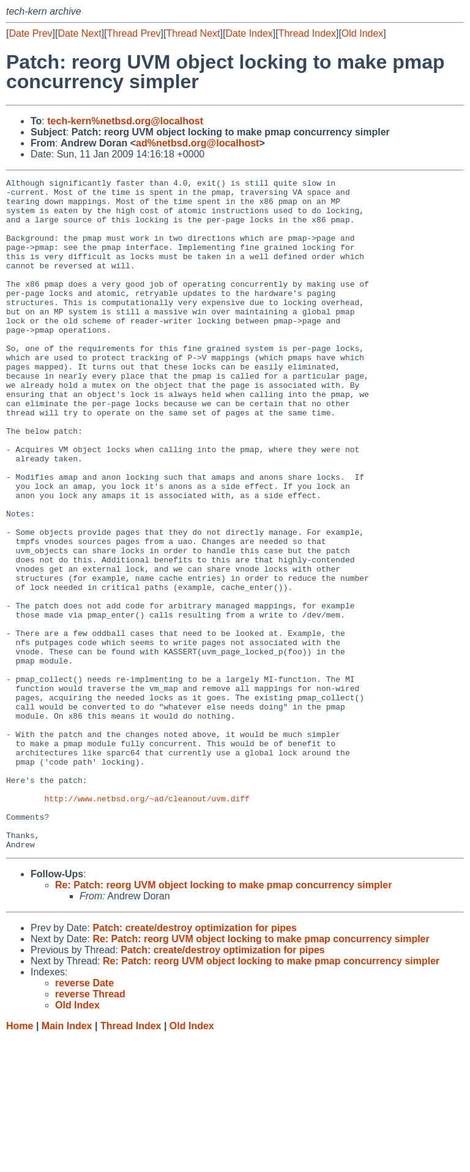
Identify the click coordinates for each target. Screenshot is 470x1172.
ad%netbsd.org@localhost (197, 143)
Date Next (79, 33)
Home (19, 1160)
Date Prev (30, 33)
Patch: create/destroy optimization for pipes (194, 1062)
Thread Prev (134, 33)
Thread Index (307, 33)
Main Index (67, 1160)
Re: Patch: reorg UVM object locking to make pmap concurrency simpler (223, 1019)
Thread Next (193, 33)
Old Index (362, 33)
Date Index (248, 33)
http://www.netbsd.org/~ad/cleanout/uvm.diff (146, 923)
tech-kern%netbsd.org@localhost (125, 121)
